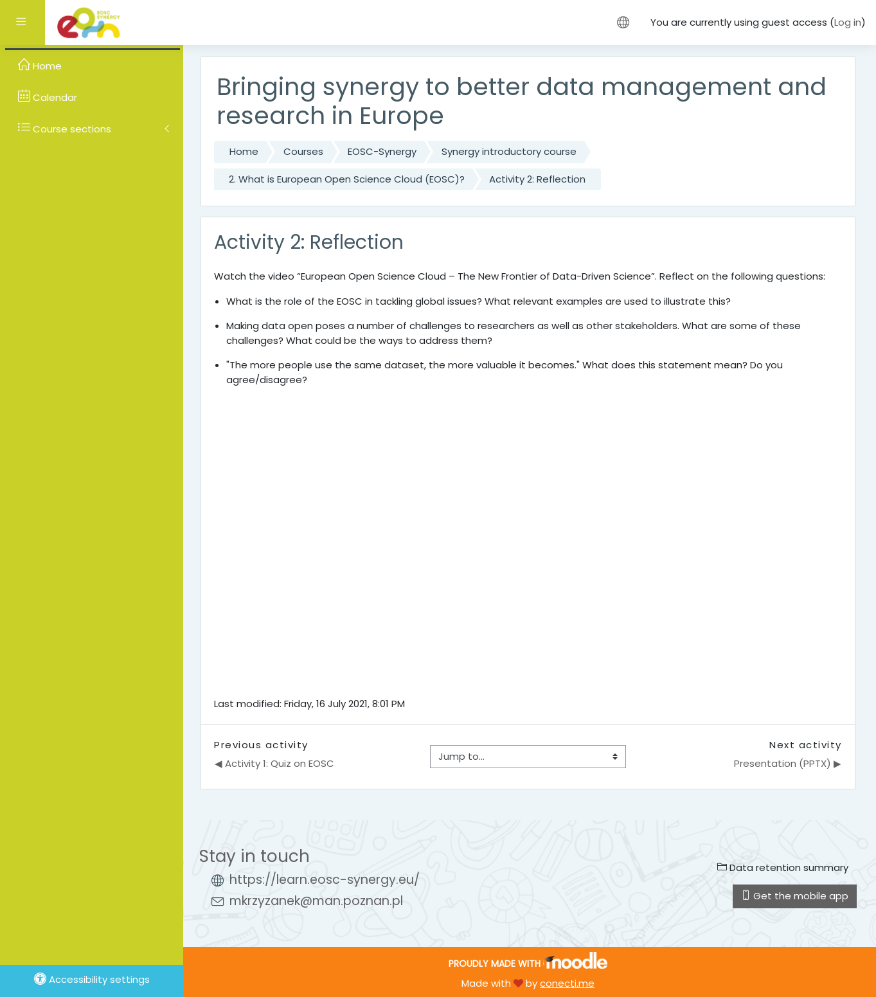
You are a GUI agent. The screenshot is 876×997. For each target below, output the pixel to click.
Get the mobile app (794, 896)
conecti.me (567, 983)
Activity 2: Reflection (537, 179)
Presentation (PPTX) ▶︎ (787, 763)
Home (243, 151)
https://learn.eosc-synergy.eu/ (324, 879)
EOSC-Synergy (382, 151)
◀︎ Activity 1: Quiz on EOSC (274, 763)
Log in (847, 22)
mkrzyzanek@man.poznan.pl (316, 901)
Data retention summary (782, 867)
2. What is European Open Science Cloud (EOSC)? (347, 179)
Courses (303, 151)
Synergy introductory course (509, 151)
